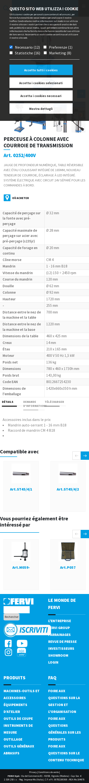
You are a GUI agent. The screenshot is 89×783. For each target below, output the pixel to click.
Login (53, 662)
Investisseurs (61, 648)
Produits (14, 678)
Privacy (33, 772)
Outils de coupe (18, 718)
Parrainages (59, 634)
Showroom (58, 655)
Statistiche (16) (27, 53)
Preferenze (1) (60, 47)
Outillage (13, 739)
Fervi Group (59, 627)
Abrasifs (11, 753)
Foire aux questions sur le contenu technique (66, 753)
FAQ (52, 678)
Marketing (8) (60, 53)
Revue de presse (62, 641)
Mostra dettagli (41, 109)
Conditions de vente (48, 772)
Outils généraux (19, 746)
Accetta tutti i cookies (41, 70)
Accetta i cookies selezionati (41, 83)
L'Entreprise (59, 621)
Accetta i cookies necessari (40, 96)
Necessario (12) (27, 47)
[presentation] (76, 455)
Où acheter (20, 198)
